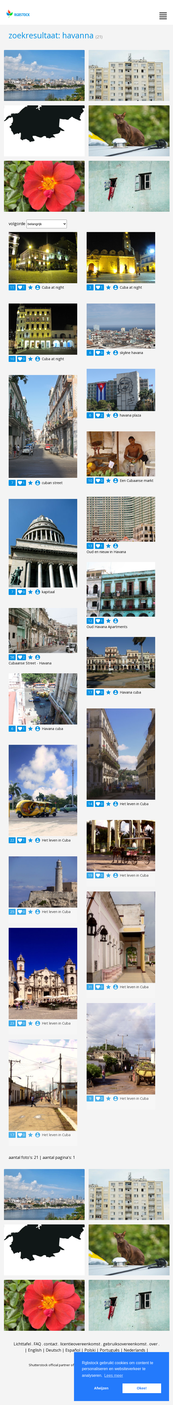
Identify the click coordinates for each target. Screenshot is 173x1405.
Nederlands (134, 1350)
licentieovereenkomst (80, 1344)
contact (50, 1344)
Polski (90, 1350)
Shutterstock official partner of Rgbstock (58, 1365)
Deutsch (53, 1350)
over (153, 1344)
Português (110, 1350)
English (35, 1350)
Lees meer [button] (113, 1375)
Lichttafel (22, 1344)
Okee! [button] (142, 1388)
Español (72, 1350)
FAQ (37, 1344)
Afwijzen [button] (101, 1388)
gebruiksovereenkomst (125, 1344)
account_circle (38, 287)
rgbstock (17, 13)
